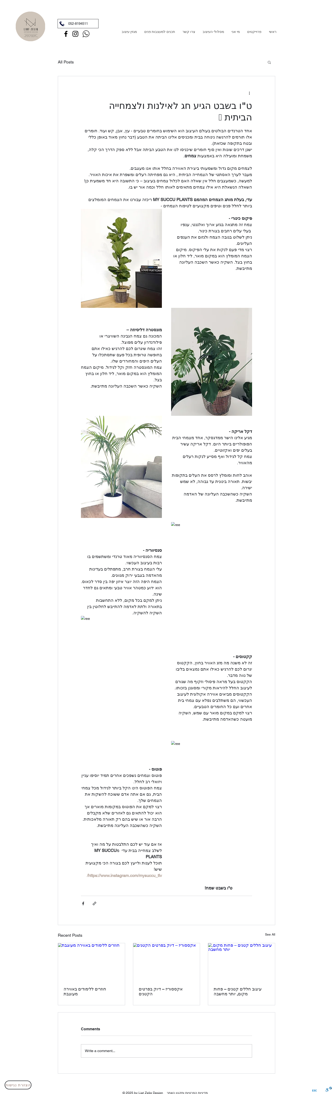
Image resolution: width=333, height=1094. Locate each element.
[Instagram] (75, 34)
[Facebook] (66, 34)
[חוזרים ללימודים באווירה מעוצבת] (91, 962)
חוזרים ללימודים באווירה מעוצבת (85, 991)
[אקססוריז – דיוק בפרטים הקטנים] (166, 962)
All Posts (66, 62)
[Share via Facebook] (83, 903)
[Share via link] (94, 903)
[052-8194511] (78, 23)
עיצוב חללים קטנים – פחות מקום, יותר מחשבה (238, 991)
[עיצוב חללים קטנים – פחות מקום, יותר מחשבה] (241, 962)
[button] (269, 62)
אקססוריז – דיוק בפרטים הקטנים (161, 991)
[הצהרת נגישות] (18, 1085)
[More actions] (249, 93)
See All (270, 934)
